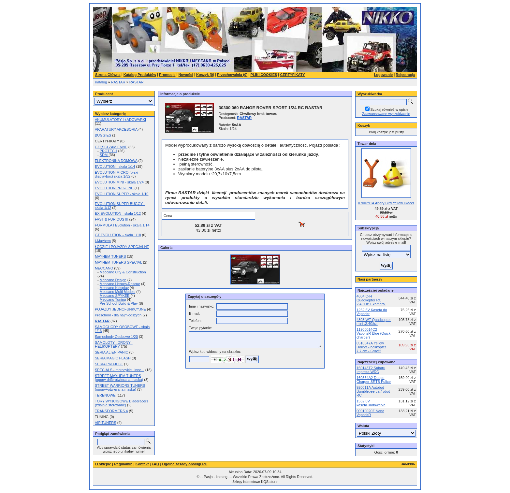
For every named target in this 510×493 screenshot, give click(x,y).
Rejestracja (405, 75)
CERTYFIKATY (292, 75)
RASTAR (118, 82)
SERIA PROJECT (109, 364)
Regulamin (123, 464)
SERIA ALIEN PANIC (111, 352)
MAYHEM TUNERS (110, 256)
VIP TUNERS (105, 423)
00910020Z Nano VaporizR (370, 413)
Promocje (167, 75)
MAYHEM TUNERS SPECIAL (118, 262)
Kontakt (142, 464)
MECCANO (104, 268)
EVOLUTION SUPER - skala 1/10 (121, 194)
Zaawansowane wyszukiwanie (386, 114)
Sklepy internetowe (246, 482)
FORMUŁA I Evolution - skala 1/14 (122, 225)
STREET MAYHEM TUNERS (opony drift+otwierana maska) (119, 378)
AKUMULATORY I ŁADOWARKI (120, 120)
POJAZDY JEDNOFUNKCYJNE (120, 309)
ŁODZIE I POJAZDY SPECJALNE (122, 247)
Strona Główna (108, 75)
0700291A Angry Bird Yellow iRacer (386, 203)
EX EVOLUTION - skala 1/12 (118, 213)
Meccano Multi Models (117, 292)
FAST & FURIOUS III (111, 219)
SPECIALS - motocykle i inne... (119, 370)
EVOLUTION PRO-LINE (115, 188)
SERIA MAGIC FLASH (113, 358)
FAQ (155, 464)
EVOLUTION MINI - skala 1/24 (119, 182)
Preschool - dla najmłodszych (118, 315)
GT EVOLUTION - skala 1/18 (118, 235)
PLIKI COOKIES (263, 75)
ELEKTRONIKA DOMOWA (116, 161)
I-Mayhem (103, 241)
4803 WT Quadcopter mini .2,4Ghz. (374, 322)
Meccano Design (113, 280)
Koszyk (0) (205, 75)
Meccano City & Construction (123, 272)
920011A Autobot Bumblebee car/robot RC (373, 391)
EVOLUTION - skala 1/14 (115, 166)
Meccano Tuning (113, 299)
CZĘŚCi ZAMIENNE (111, 147)
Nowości (186, 75)
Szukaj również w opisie (390, 109)
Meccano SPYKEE (115, 295)
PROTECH (108, 151)
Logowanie (383, 75)
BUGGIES (103, 135)
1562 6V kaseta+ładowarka (371, 403)
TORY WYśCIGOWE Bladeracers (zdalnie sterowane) (121, 403)
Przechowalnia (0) (232, 75)
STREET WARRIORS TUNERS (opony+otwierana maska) (120, 387)
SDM (104, 155)
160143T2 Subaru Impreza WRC (371, 370)
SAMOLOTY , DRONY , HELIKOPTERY (114, 344)
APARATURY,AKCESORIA (116, 129)
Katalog (101, 82)
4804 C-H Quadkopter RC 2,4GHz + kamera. (371, 300)
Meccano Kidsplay (114, 288)
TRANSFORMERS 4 (111, 411)
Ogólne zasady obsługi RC (185, 464)
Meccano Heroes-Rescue (120, 284)
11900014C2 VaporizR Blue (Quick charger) (373, 333)
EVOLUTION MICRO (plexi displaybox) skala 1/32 (116, 174)
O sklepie (103, 464)
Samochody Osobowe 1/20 (116, 337)
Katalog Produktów (140, 75)
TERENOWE (105, 395)
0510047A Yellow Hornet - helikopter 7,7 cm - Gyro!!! (371, 347)
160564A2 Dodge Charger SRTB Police (374, 380)
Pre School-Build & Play (119, 303)
